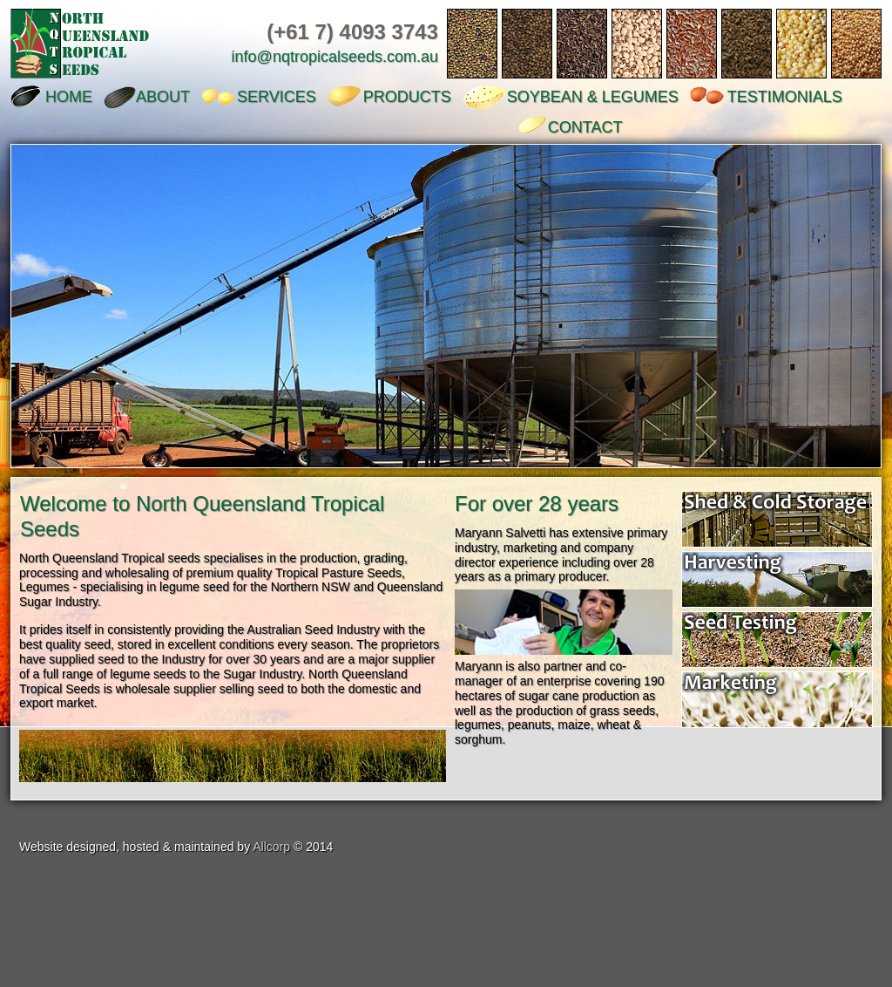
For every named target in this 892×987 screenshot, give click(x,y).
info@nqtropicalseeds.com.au (335, 56)
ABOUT (163, 97)
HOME (68, 97)
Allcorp (271, 847)
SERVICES (276, 97)
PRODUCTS (407, 97)
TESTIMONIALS (784, 97)
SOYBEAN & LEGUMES (593, 97)
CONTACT (585, 127)
